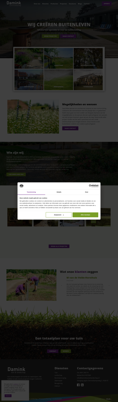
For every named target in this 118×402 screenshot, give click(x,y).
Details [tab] (59, 192)
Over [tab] (86, 192)
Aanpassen (59, 215)
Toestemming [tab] (31, 192)
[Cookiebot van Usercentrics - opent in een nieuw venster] (90, 186)
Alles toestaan (85, 215)
